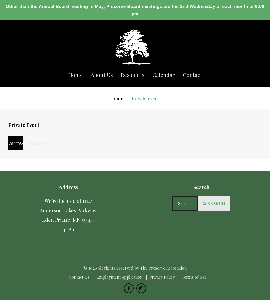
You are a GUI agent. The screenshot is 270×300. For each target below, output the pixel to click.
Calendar (163, 74)
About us (102, 74)
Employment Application (119, 277)
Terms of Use (194, 277)
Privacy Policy (162, 277)
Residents (132, 74)
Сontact (192, 74)
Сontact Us (79, 277)
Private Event (23, 125)
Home (75, 74)
